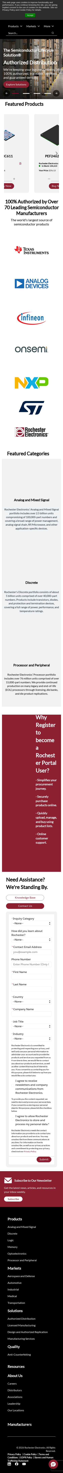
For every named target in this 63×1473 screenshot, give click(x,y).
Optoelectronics (17, 1253)
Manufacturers (20, 1424)
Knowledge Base (25, 897)
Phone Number (21, 959)
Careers (12, 1383)
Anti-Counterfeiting (19, 1354)
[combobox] (26, 32)
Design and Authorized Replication (28, 1332)
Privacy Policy (30, 1151)
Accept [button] (30, 15)
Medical (12, 1296)
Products (15, 26)
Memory (12, 1246)
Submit (44, 1159)
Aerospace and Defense (21, 1276)
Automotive (15, 1282)
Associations (15, 1396)
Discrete (12, 1233)
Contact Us (25, 906)
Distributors (15, 1390)
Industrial (13, 1289)
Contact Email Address (27, 947)
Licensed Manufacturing (21, 1325)
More (49, 26)
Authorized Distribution (21, 1318)
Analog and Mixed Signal (22, 1226)
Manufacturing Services (21, 1338)
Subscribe (13, 1199)
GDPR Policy (26, 1457)
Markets (33, 26)
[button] (53, 1464)
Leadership (14, 1403)
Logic (11, 1240)
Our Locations (16, 1410)
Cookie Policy (30, 1454)
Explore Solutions (16, 84)
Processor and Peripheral (22, 1260)
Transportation (16, 1302)
